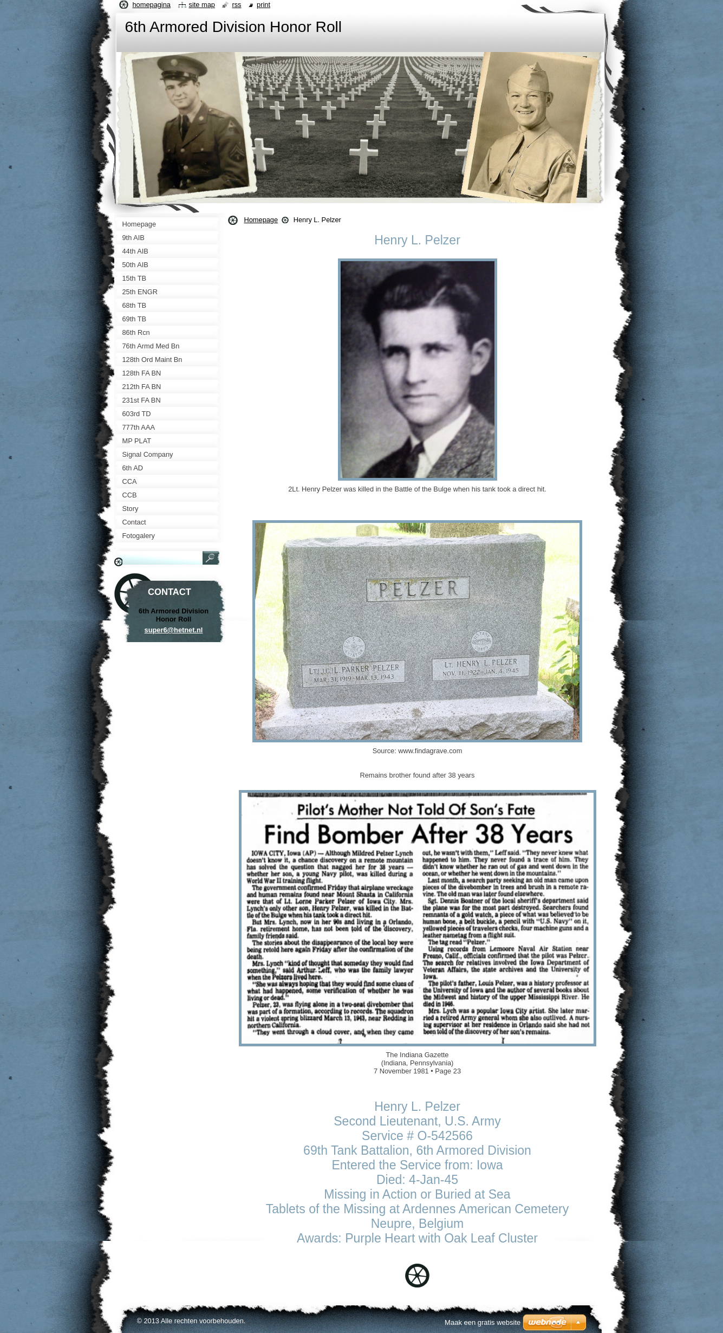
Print (263, 5)
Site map (202, 5)
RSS (236, 5)
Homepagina (152, 5)
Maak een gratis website (482, 1322)
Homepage (261, 220)
